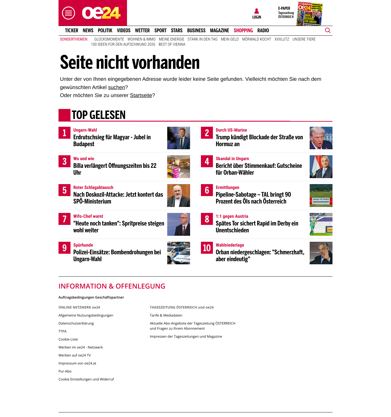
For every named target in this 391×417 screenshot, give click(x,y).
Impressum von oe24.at (77, 363)
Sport (160, 30)
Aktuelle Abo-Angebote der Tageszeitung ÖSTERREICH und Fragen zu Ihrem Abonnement (192, 326)
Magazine (219, 30)
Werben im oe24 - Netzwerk (81, 347)
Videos (123, 30)
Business (196, 30)
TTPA (62, 331)
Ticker (71, 30)
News (88, 30)
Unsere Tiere (304, 39)
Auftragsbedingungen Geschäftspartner (91, 297)
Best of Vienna (172, 44)
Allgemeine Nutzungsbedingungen (86, 315)
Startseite (141, 95)
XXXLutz (282, 39)
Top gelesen (99, 115)
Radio (263, 30)
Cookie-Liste (68, 339)
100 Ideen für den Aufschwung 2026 (123, 44)
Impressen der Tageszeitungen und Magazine (186, 336)
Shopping (243, 30)
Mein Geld (230, 39)
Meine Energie (171, 39)
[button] (67, 13)
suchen (116, 87)
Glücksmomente (109, 39)
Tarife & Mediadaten (166, 315)
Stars (177, 30)
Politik (105, 30)
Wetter (142, 30)
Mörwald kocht (256, 39)
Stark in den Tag (203, 39)
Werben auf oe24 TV (75, 355)
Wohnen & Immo (142, 39)
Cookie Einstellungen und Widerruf (86, 379)
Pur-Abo (65, 371)
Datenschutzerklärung (76, 323)
